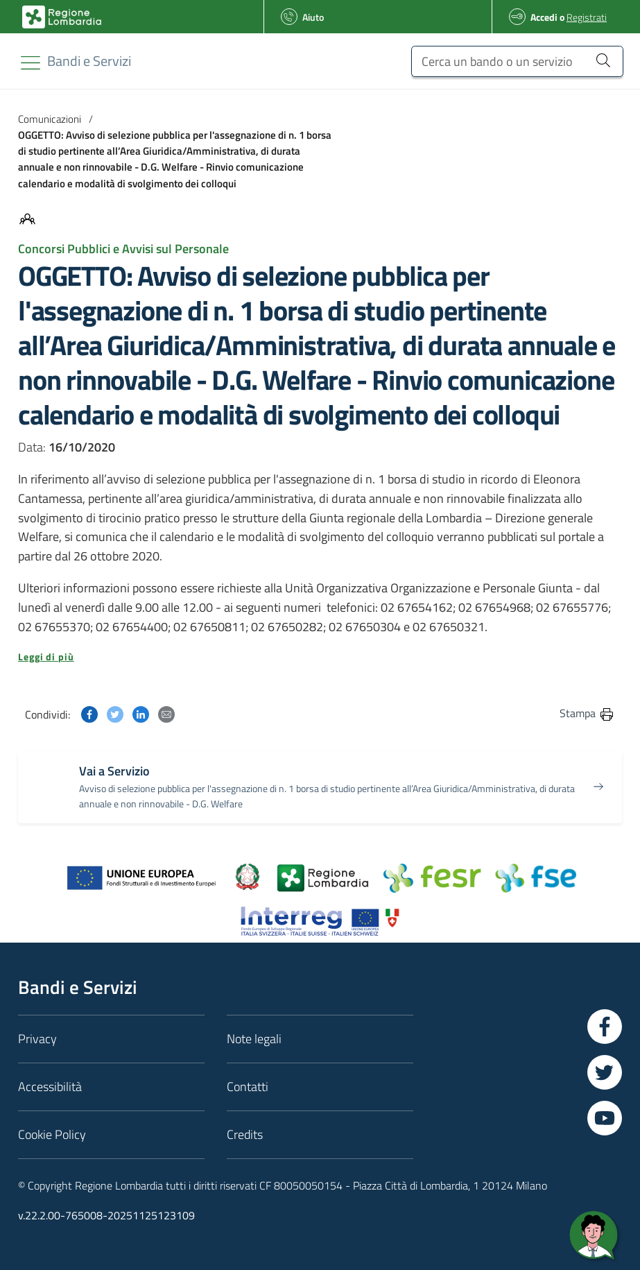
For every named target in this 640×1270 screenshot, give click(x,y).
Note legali (254, 1038)
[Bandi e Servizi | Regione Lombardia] (61, 17)
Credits (245, 1134)
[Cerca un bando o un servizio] (517, 61)
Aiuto (313, 17)
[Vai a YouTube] (604, 1118)
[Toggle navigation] (30, 62)
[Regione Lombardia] (89, 60)
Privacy (37, 1038)
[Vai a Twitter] (604, 1072)
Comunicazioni (49, 119)
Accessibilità (50, 1086)
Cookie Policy (52, 1134)
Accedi (543, 17)
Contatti (247, 1086)
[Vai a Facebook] (604, 1026)
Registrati (587, 17)
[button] (320, 656)
